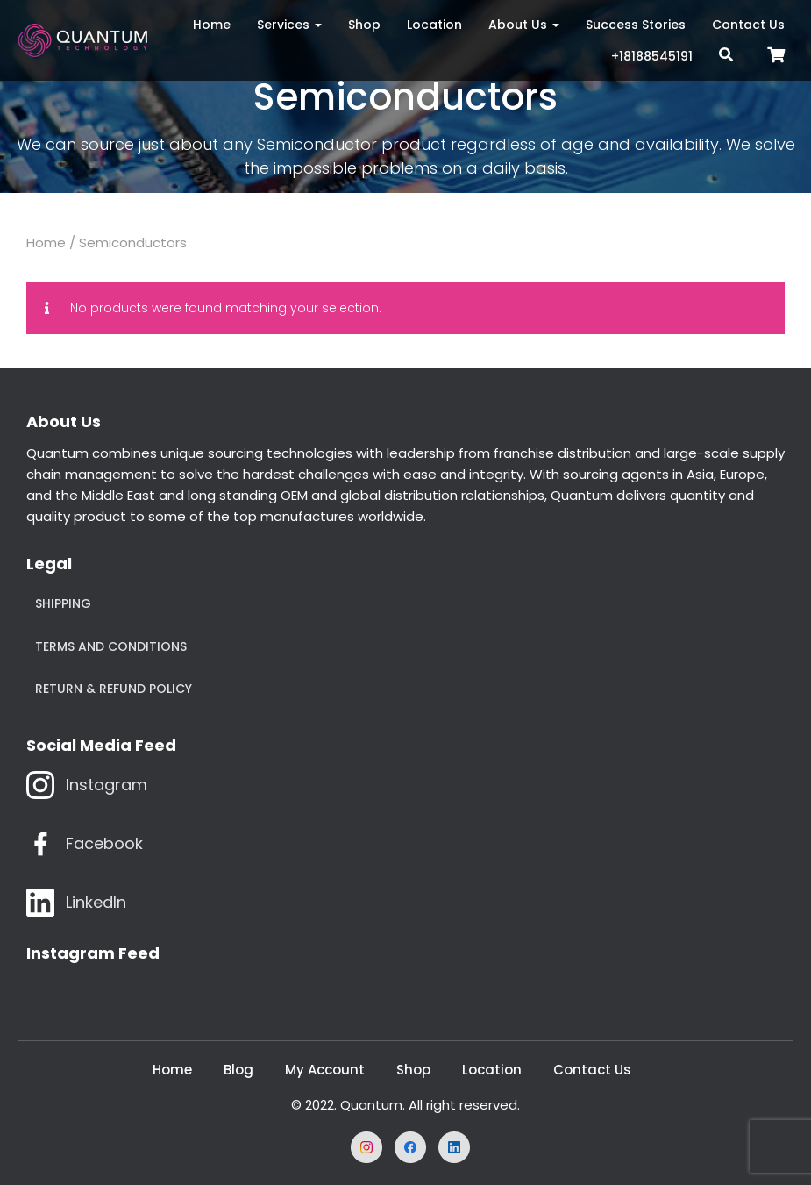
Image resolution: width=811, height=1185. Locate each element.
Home (212, 24)
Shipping (63, 603)
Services (289, 24)
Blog (238, 1069)
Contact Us (748, 24)
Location (434, 24)
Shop (364, 24)
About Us (523, 24)
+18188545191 (652, 56)
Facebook (104, 843)
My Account (325, 1069)
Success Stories (636, 24)
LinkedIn (96, 902)
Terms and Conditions (111, 646)
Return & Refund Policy (113, 688)
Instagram (106, 785)
